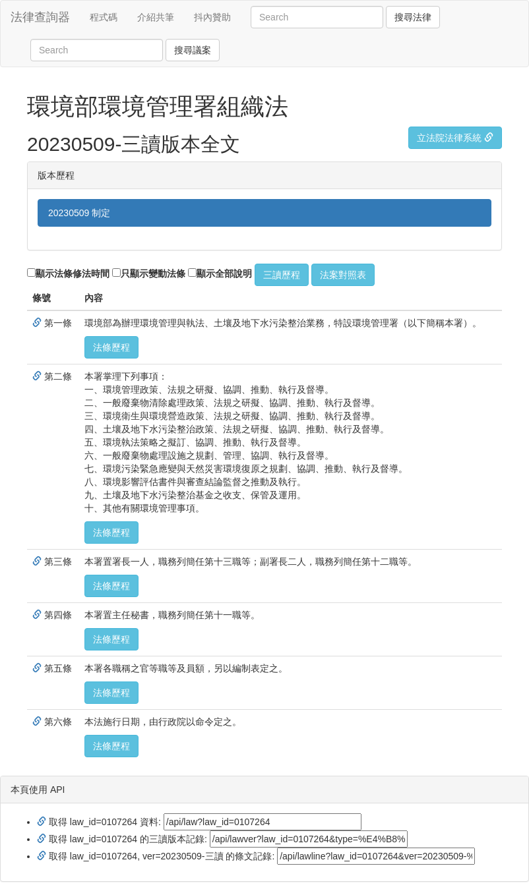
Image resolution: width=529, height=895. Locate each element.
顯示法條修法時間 (68, 273)
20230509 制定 (79, 213)
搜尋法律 (412, 17)
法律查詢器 (40, 17)
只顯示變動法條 (148, 273)
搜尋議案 (192, 50)
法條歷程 (111, 347)
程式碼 (103, 17)
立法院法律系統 (455, 137)
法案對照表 (343, 275)
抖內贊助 (212, 17)
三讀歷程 (281, 275)
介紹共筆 (155, 17)
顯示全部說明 (220, 273)
